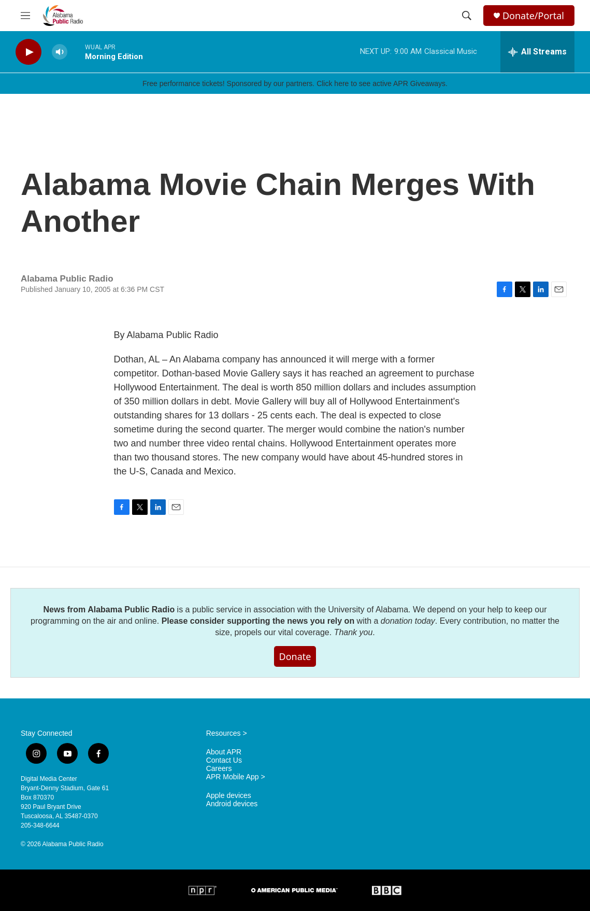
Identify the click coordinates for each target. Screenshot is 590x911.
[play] (28, 52)
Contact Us (224, 760)
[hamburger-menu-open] (25, 15)
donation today (408, 620)
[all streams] (537, 52)
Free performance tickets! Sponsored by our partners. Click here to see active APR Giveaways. (295, 83)
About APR (224, 752)
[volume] (59, 52)
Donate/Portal (533, 15)
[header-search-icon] (467, 15)
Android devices (232, 804)
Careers (219, 769)
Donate (295, 656)
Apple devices (228, 796)
